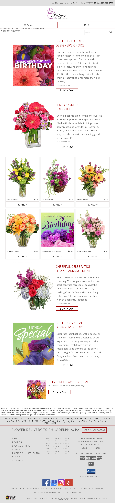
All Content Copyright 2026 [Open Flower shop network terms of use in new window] (35, 498)
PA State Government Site (69, 492)
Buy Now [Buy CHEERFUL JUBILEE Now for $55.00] (22, 204)
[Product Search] (96, 32)
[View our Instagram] (61, 486)
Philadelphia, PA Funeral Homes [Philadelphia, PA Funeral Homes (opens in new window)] (25, 488)
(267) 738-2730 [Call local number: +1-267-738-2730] (106, 3)
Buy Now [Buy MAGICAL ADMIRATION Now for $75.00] (92, 256)
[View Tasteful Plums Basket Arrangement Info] (57, 177)
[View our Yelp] (69, 486)
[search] (111, 32)
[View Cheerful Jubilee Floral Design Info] (22, 177)
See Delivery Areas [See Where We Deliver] (94, 430)
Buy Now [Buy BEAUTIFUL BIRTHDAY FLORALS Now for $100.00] (57, 256)
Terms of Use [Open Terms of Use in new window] (64, 499)
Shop (28, 25)
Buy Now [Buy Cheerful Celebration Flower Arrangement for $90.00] (67, 308)
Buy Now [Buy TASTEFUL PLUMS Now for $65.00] (57, 204)
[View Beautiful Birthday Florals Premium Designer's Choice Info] (57, 229)
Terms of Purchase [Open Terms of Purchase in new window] (96, 498)
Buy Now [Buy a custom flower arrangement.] (59, 392)
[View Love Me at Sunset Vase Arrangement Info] (22, 229)
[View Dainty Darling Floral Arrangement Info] (92, 177)
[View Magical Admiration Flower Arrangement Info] (92, 229)
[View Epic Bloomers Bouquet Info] (33, 125)
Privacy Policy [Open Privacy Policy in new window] (78, 498)
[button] (91, 471)
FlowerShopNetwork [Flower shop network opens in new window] (59, 498)
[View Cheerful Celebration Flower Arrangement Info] (33, 287)
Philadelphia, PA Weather (45, 492)
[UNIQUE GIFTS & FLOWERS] (58, 19)
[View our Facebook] (46, 486)
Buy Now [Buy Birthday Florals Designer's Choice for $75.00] (67, 90)
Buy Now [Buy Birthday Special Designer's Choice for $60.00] (67, 365)
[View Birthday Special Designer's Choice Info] (33, 344)
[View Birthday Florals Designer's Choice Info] (33, 65)
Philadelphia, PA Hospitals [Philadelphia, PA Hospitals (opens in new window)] (53, 488)
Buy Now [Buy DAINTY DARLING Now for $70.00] (92, 204)
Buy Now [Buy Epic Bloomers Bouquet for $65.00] (67, 147)
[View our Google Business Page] (53, 486)
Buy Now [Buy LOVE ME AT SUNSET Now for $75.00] (22, 256)
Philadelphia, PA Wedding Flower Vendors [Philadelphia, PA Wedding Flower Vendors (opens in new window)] (85, 488)
